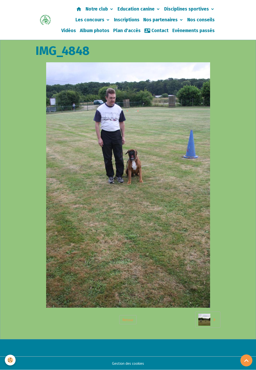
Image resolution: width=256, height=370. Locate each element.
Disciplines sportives (187, 9)
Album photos (94, 30)
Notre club (97, 9)
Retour (127, 319)
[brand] (45, 19)
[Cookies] (10, 360)
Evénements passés (193, 30)
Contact (156, 31)
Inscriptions (126, 20)
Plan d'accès (127, 30)
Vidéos (68, 30)
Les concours (90, 20)
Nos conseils (201, 20)
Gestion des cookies (128, 363)
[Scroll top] (246, 360)
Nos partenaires (161, 20)
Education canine (137, 9)
